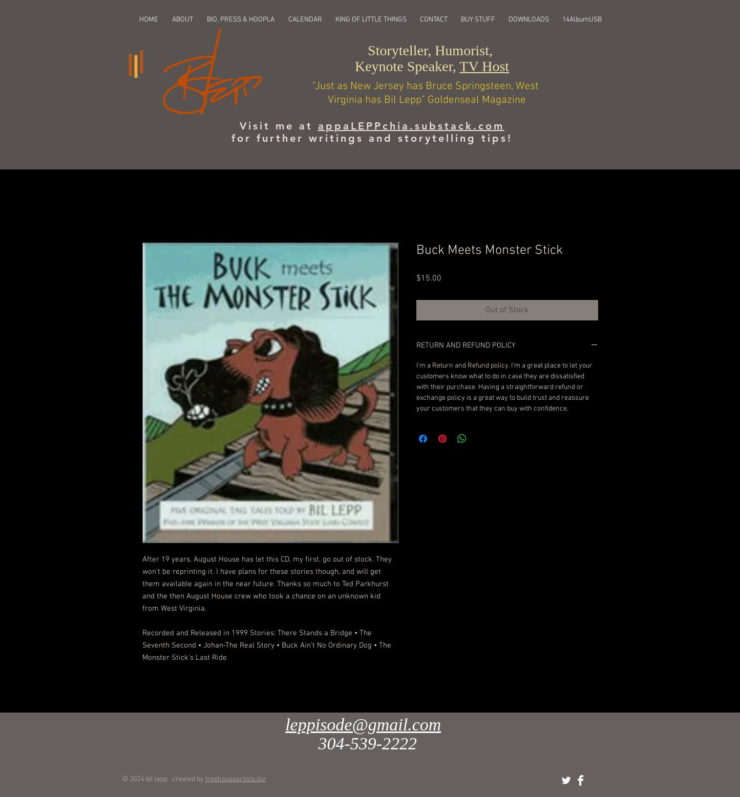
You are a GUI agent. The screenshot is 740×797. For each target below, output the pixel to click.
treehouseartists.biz (235, 779)
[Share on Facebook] (423, 439)
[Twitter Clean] (566, 780)
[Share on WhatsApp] (462, 439)
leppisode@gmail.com (363, 724)
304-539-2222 (367, 743)
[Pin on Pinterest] (442, 439)
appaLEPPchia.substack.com (411, 126)
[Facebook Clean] (580, 780)
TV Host (484, 66)
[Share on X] (481, 439)
